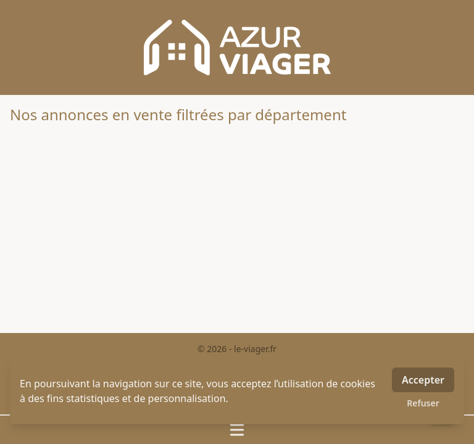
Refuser (423, 403)
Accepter (423, 380)
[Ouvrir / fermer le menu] (237, 430)
